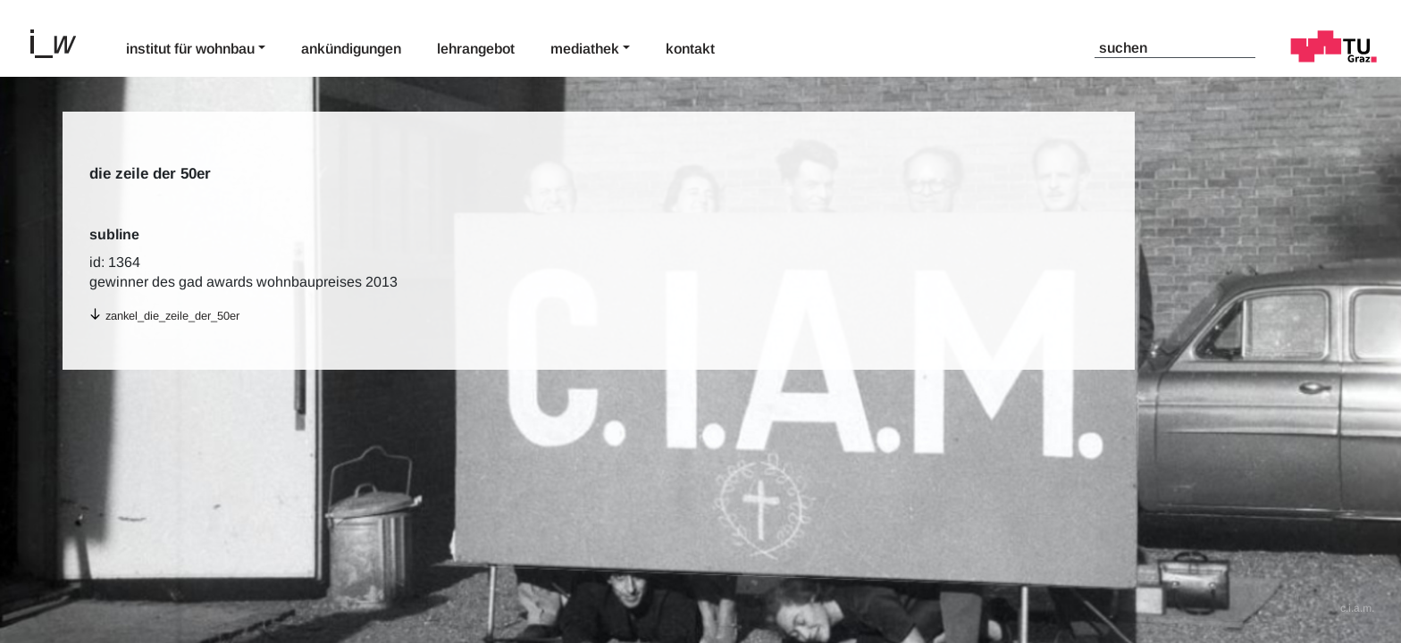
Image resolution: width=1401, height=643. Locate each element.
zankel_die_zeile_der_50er (172, 315)
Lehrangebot (476, 48)
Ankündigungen (351, 48)
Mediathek (584, 48)
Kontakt (690, 48)
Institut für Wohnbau (190, 48)
